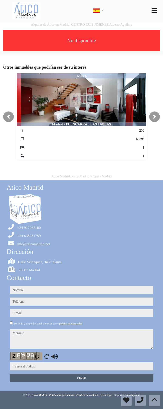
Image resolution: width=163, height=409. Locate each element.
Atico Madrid (40, 394)
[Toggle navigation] (154, 10)
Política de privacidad (62, 394)
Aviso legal (106, 394)
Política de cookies (87, 394)
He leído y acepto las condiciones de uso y (48, 323)
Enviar (81, 378)
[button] (8, 116)
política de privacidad (70, 323)
